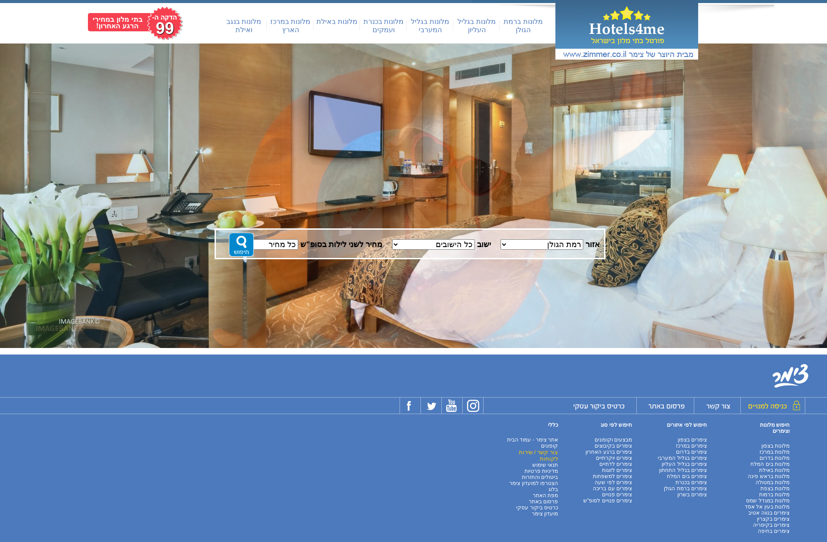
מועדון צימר (545, 514)
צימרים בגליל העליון (684, 464)
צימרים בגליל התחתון (683, 470)
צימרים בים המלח (687, 476)
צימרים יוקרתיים (614, 458)
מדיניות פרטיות (541, 471)
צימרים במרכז (691, 446)
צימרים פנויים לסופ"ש (607, 501)
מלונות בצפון (775, 446)
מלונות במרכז (775, 452)
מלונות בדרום (775, 458)
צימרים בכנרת (691, 482)
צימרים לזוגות (617, 470)
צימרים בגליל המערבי (682, 458)
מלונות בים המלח (770, 464)
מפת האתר (545, 495)
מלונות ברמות (774, 495)
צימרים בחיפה (774, 531)
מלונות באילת (336, 21)
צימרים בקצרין (773, 519)
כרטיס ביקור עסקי (537, 508)
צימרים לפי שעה (613, 482)
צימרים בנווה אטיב (769, 513)
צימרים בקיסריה (771, 525)
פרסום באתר (543, 502)
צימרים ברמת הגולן (685, 488)
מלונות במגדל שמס (768, 501)
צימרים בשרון (692, 495)
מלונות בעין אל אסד (767, 507)
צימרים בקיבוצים (613, 446)
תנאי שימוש (545, 465)
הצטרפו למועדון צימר (533, 483)
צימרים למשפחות (612, 476)
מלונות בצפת (775, 488)
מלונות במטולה (773, 482)
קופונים (549, 446)
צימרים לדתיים (615, 464)
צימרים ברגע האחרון (608, 452)
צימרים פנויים (617, 495)
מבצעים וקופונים (613, 440)
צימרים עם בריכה (612, 488)
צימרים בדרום (691, 452)
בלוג (553, 489)
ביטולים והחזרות (540, 477)
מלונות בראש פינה (769, 476)
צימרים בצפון (692, 440)
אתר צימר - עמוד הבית (532, 440)
